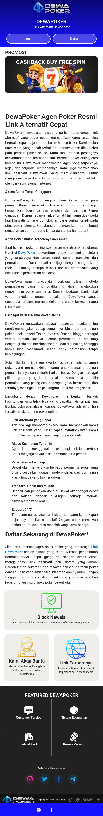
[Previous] (70, 61)
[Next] (90, 61)
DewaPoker (26, 253)
